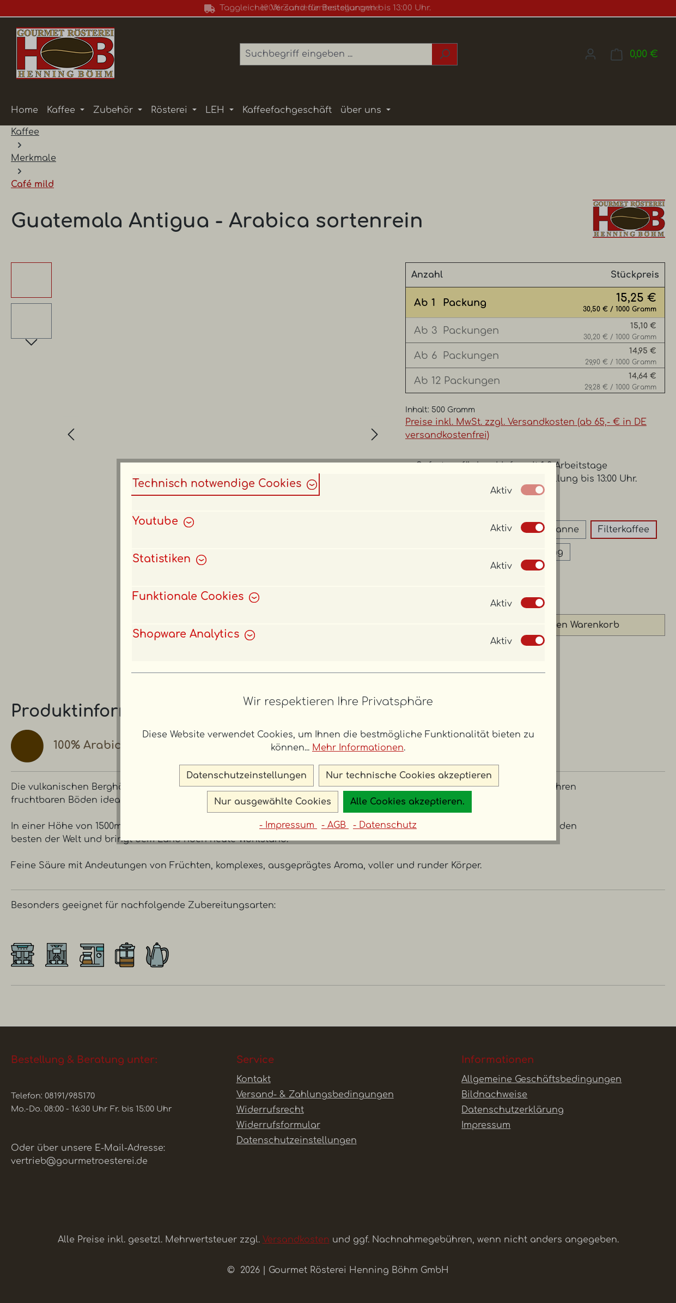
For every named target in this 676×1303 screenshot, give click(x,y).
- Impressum (288, 825)
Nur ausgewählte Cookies (272, 802)
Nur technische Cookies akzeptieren (409, 775)
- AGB (335, 825)
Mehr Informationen (358, 748)
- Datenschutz (385, 825)
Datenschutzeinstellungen (246, 775)
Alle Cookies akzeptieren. (407, 802)
